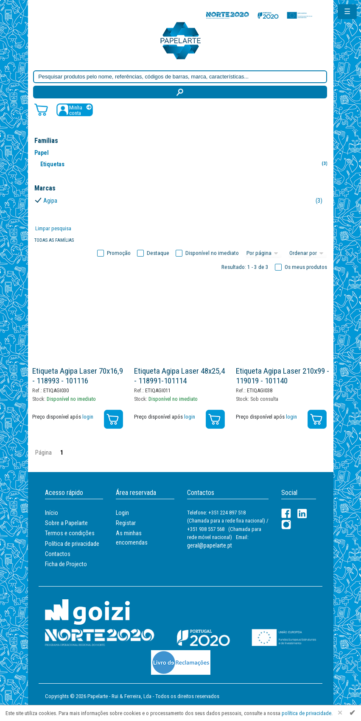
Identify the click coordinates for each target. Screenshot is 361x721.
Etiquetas (185, 164)
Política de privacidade (72, 543)
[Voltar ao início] (181, 40)
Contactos (57, 554)
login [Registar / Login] (87, 417)
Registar (126, 523)
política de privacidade (306, 713)
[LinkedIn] (302, 513)
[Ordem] (307, 253)
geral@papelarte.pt (209, 545)
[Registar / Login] (74, 109)
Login (122, 512)
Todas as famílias (54, 240)
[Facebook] (286, 513)
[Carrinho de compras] (41, 109)
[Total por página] (263, 253)
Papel (41, 152)
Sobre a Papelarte (66, 523)
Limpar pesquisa (53, 228)
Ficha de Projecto (66, 564)
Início (51, 512)
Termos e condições (70, 533)
